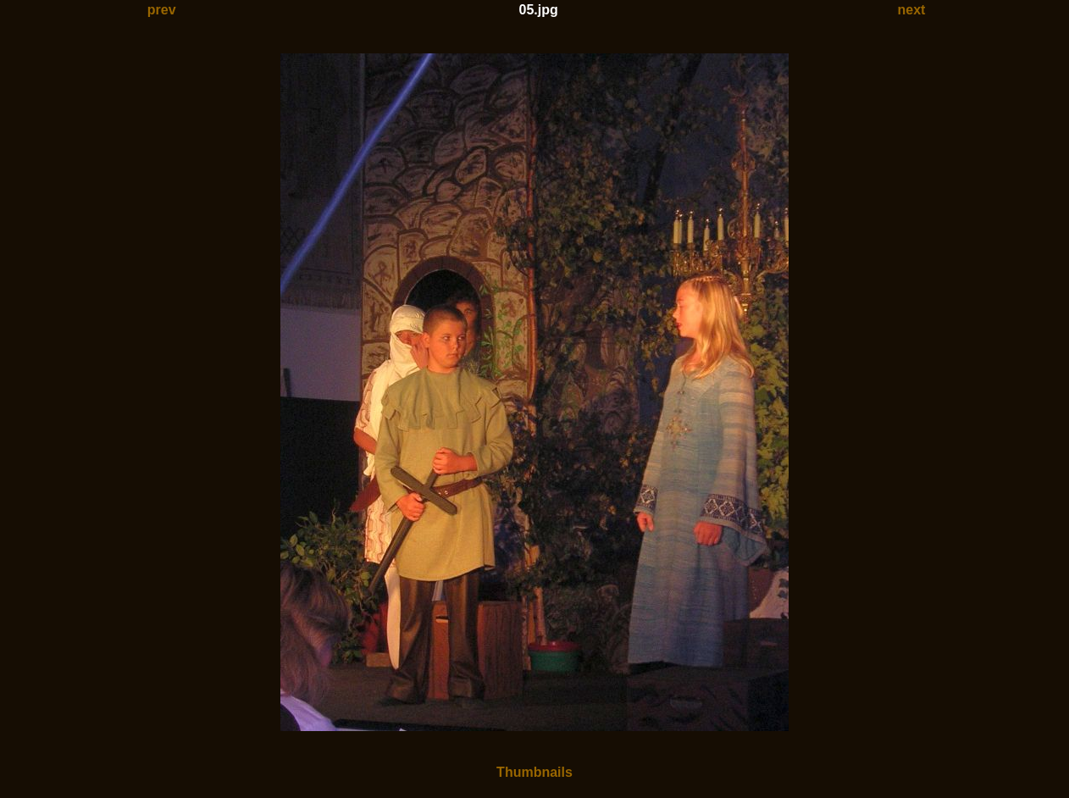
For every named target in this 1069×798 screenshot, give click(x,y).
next (912, 10)
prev (161, 10)
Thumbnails (534, 772)
